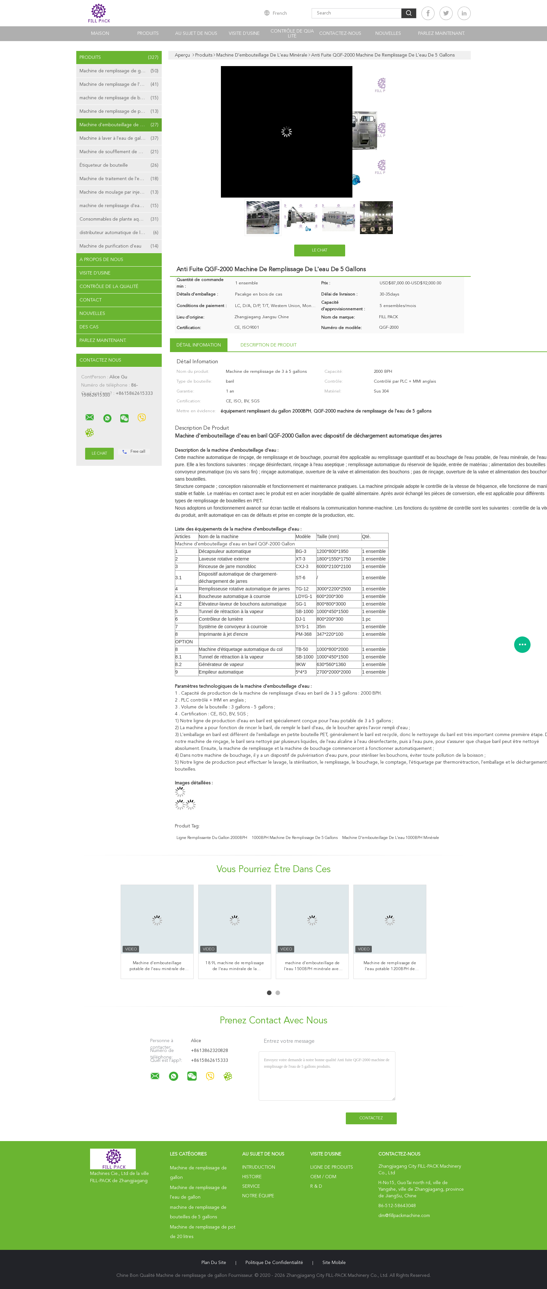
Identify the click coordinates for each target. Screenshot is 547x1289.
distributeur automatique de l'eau (119, 232)
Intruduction (258, 1167)
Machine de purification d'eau (119, 246)
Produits (148, 33)
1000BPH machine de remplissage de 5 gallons (295, 838)
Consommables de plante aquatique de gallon (121, 219)
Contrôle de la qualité (109, 286)
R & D (316, 1186)
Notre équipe (258, 1196)
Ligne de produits (331, 1167)
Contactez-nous (340, 33)
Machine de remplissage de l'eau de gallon (121, 84)
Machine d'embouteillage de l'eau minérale (121, 124)
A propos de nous (101, 259)
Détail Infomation (199, 345)
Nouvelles (92, 313)
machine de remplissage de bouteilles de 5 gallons (121, 98)
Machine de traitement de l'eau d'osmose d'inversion (121, 178)
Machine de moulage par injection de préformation (121, 192)
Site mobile (334, 1262)
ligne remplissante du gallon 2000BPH (212, 838)
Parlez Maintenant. (441, 33)
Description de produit (269, 345)
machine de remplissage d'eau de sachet (121, 205)
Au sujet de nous (196, 33)
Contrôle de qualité (292, 33)
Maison (100, 33)
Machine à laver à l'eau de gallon (119, 138)
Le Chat (319, 250)
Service (251, 1186)
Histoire (252, 1177)
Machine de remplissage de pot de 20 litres (121, 111)
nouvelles (388, 33)
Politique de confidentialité (274, 1262)
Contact (91, 300)
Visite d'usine (244, 33)
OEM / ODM (323, 1177)
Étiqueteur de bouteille (119, 165)
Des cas (89, 327)
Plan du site (214, 1262)
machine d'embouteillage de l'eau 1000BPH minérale (390, 838)
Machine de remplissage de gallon (119, 71)
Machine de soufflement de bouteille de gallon (121, 151)
